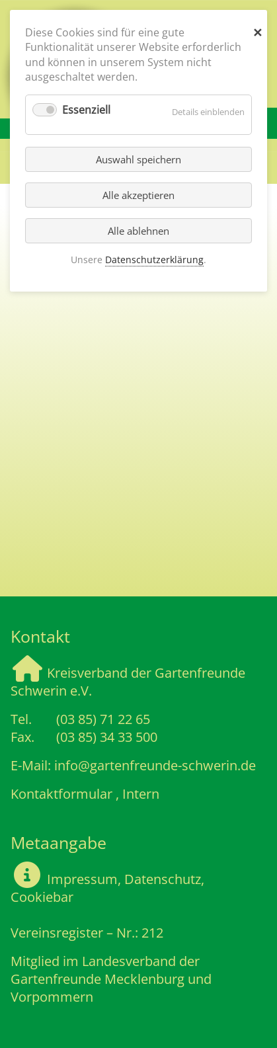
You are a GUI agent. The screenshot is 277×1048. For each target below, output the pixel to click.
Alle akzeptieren (138, 195)
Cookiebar (42, 897)
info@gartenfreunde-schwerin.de (155, 765)
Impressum (81, 879)
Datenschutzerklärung (154, 259)
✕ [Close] (257, 29)
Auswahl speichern (138, 159)
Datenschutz (162, 879)
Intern (140, 794)
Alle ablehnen (138, 230)
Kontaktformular (61, 794)
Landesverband (129, 961)
